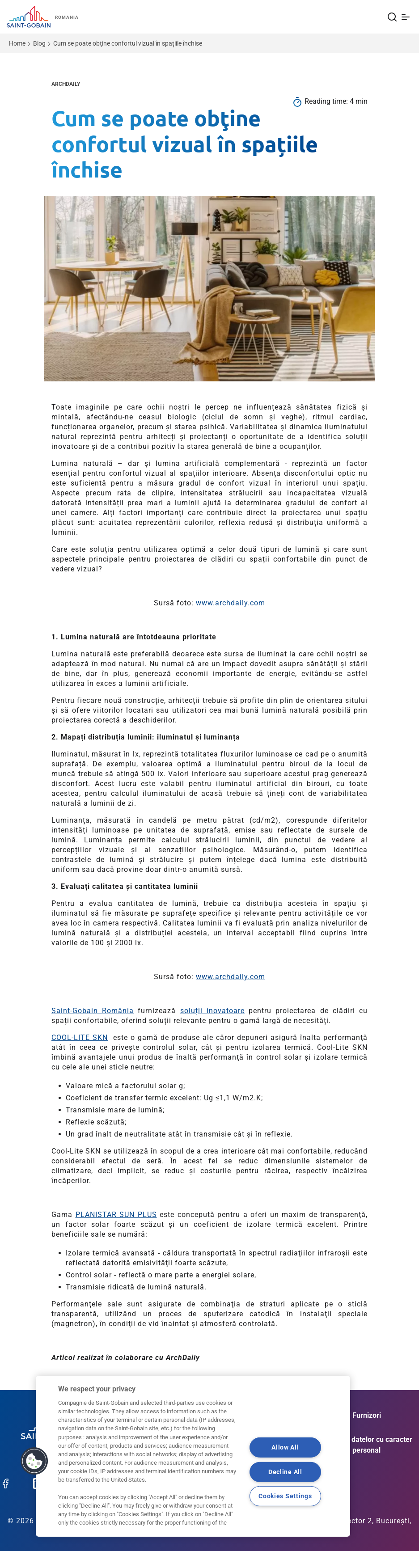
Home (17, 43)
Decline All (285, 1472)
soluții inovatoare (212, 1010)
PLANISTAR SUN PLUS (116, 1214)
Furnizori (366, 1415)
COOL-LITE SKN (79, 1037)
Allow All (285, 1447)
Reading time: (327, 101)
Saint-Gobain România (92, 1010)
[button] (34, 1461)
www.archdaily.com (230, 603)
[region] (193, 1456)
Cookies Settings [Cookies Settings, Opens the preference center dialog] (285, 1496)
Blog (39, 43)
